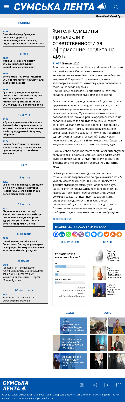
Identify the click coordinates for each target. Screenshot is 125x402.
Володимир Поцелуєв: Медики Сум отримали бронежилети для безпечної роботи (23, 79)
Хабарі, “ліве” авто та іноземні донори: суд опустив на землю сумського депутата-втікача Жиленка (22, 148)
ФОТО (107, 312)
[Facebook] (56, 234)
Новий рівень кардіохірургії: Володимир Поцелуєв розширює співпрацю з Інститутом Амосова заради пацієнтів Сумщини (23, 246)
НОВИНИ (24, 23)
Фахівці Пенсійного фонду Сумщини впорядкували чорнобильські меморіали (19, 64)
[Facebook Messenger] (94, 234)
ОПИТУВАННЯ (70, 242)
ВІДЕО (70, 312)
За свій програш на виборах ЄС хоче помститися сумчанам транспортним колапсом (72, 346)
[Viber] (81, 234)
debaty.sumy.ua (62, 219)
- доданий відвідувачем (72, 296)
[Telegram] (87, 234)
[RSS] (113, 234)
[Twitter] (100, 234)
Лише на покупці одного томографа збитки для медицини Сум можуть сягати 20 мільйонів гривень (113, 261)
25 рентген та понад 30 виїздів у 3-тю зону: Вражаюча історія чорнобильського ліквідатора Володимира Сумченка (23, 189)
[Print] (106, 234)
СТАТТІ (107, 242)
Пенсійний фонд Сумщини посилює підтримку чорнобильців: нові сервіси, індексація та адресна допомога (23, 39)
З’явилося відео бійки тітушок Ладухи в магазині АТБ (73, 361)
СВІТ (24, 165)
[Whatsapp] (68, 234)
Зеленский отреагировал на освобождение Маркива (18, 299)
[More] (119, 234)
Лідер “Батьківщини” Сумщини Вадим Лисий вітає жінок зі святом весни (73, 327)
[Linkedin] (62, 234)
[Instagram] (75, 234)
